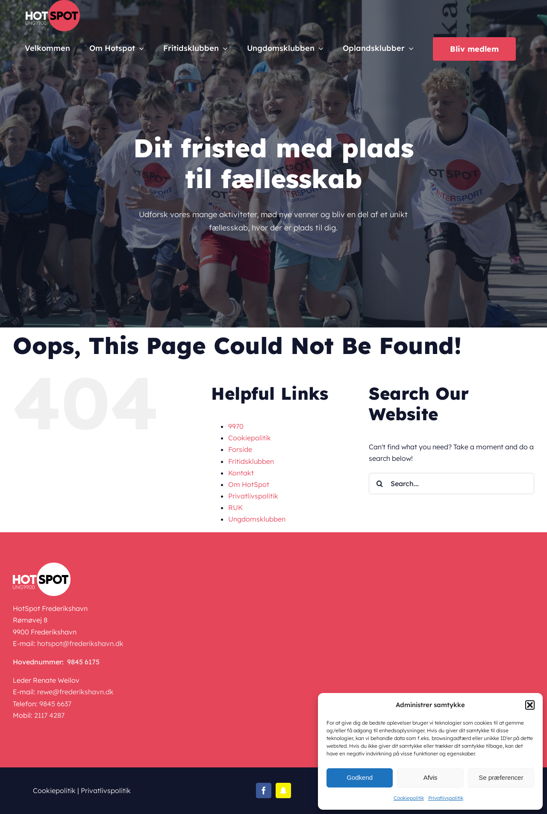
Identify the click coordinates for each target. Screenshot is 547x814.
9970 (236, 426)
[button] (530, 705)
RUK (235, 507)
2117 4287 (49, 715)
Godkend (360, 777)
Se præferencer (501, 777)
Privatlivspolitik (445, 798)
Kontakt (241, 473)
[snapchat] (283, 790)
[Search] (379, 483)
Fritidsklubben (251, 461)
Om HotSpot (248, 484)
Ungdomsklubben (256, 519)
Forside (240, 449)
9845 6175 (83, 662)
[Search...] (451, 483)
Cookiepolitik (409, 798)
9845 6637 (55, 703)
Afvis (430, 777)
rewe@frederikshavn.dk (75, 691)
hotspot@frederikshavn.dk (80, 643)
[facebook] (263, 790)
